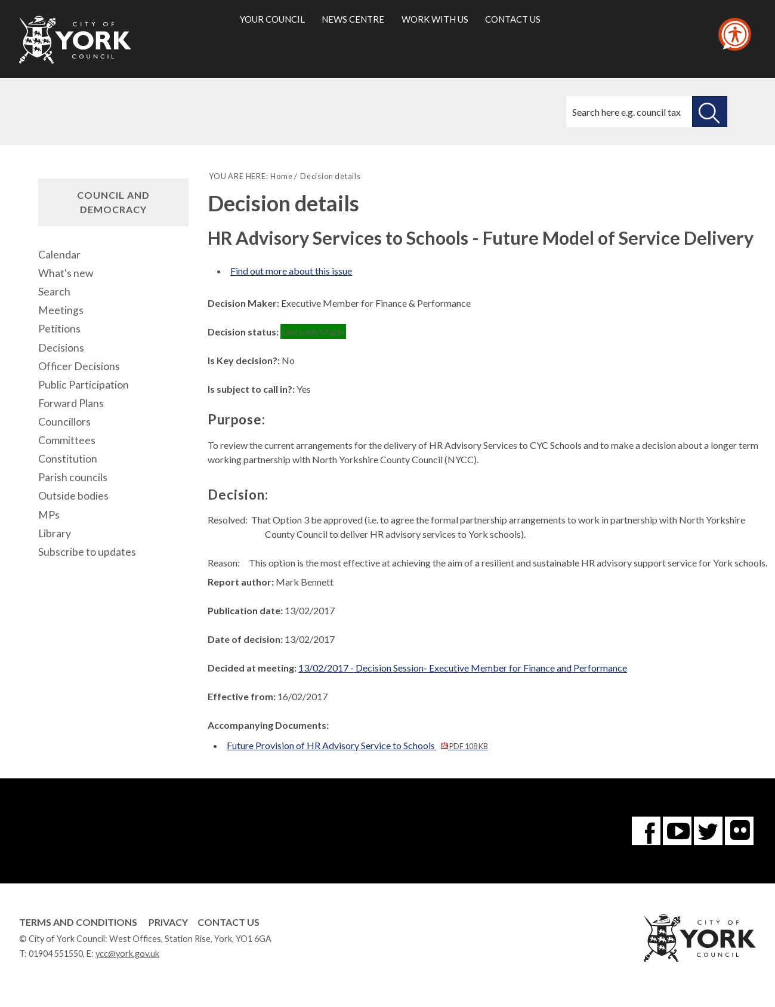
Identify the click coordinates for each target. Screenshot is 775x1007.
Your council (272, 19)
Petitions (59, 328)
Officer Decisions (79, 366)
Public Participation (83, 384)
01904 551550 (56, 954)
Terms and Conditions (78, 922)
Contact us (513, 19)
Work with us (435, 19)
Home (281, 176)
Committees (66, 440)
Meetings (61, 310)
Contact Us (228, 922)
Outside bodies (73, 495)
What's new (65, 273)
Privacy (168, 922)
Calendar (59, 254)
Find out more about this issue (291, 270)
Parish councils (72, 477)
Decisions (61, 347)
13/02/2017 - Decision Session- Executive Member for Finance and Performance (462, 667)
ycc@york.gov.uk (127, 954)
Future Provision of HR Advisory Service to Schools (357, 745)
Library (54, 533)
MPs (49, 515)
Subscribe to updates (87, 552)
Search (54, 291)
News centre (353, 19)
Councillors (64, 421)
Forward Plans (71, 403)
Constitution (67, 458)
